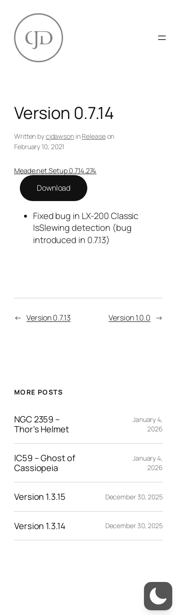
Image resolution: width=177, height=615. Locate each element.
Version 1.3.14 (40, 526)
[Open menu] (162, 37)
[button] (158, 596)
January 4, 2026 (148, 424)
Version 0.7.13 (48, 317)
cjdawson (60, 136)
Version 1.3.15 (40, 496)
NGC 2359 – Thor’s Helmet (41, 424)
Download (53, 188)
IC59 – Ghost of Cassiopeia (44, 462)
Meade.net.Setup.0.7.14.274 (55, 170)
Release (93, 136)
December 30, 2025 (134, 496)
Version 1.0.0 (130, 317)
